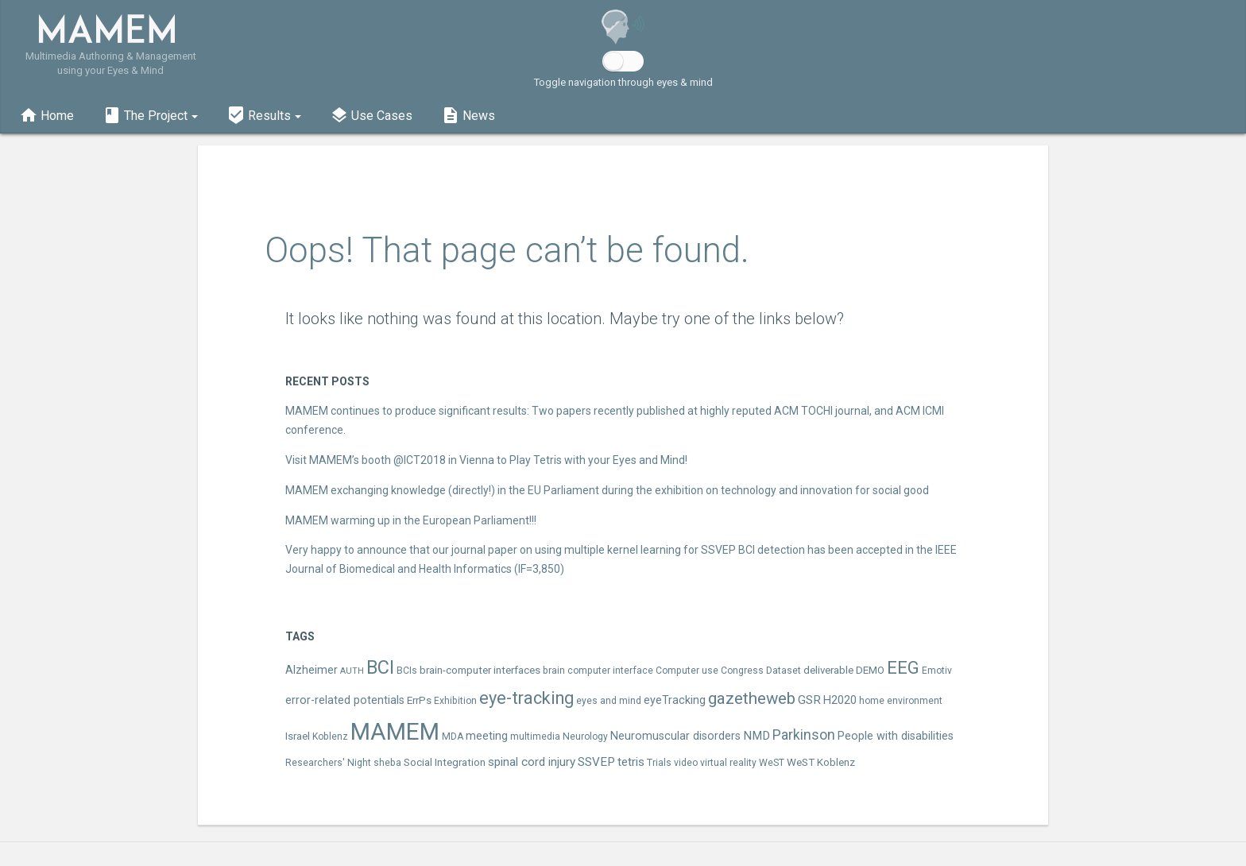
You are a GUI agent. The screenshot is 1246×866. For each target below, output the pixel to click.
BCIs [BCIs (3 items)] (407, 670)
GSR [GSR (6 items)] (809, 700)
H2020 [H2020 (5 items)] (840, 700)
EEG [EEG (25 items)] (903, 667)
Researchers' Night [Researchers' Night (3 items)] (328, 762)
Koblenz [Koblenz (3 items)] (330, 736)
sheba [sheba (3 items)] (387, 762)
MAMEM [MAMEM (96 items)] (394, 731)
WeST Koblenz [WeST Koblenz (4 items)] (821, 762)
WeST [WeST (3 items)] (771, 762)
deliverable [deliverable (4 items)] (828, 670)
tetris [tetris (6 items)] (630, 762)
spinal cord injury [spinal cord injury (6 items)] (531, 762)
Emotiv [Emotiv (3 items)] (937, 670)
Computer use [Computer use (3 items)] (687, 670)
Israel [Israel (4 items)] (297, 736)
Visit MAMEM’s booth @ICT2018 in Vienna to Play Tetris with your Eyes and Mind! (486, 460)
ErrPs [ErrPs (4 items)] (419, 700)
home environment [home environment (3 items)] (900, 700)
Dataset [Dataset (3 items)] (783, 670)
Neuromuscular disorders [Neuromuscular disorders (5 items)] (675, 736)
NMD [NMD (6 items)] (756, 736)
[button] (150, 113)
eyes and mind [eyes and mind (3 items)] (608, 700)
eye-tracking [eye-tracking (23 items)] (526, 698)
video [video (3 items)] (686, 762)
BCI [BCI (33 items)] (380, 667)
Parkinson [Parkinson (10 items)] (803, 735)
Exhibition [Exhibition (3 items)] (455, 700)
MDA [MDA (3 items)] (452, 736)
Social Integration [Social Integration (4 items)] (445, 762)
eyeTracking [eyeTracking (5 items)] (675, 700)
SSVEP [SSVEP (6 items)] (596, 762)
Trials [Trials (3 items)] (659, 762)
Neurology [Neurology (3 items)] (585, 736)
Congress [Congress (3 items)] (742, 670)
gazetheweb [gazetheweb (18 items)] (751, 698)
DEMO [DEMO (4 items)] (870, 670)
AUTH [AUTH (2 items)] (352, 671)
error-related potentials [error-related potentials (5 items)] (344, 700)
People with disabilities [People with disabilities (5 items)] (896, 736)
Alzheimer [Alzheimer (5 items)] (311, 670)
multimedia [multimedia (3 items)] (535, 736)
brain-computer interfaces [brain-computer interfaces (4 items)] (480, 670)
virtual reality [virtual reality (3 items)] (728, 762)
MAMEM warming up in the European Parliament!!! (410, 520)
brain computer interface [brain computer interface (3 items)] (598, 670)
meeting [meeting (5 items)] (487, 736)
